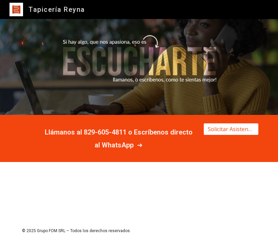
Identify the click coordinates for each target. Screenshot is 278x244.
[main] (118, 138)
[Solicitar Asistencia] (231, 129)
